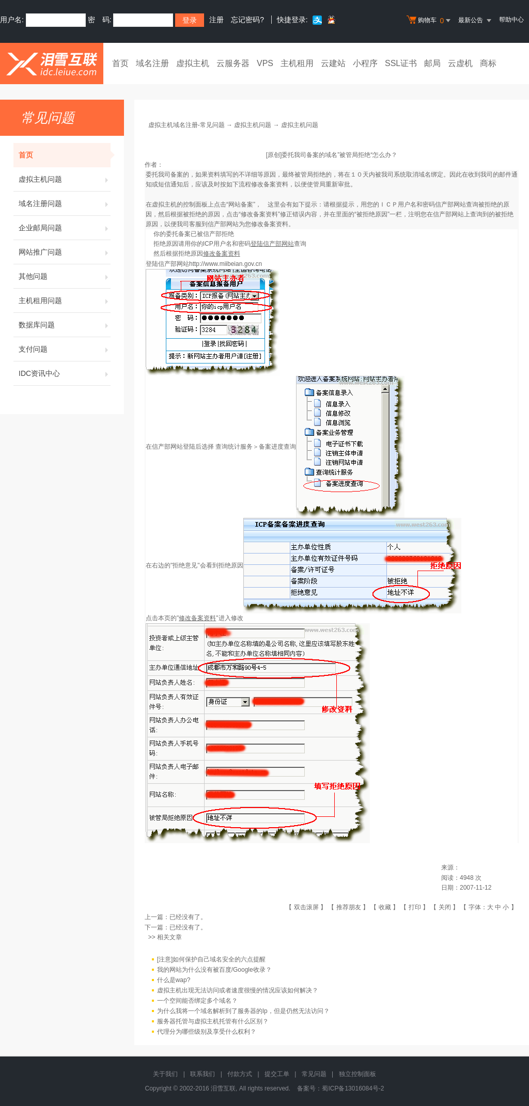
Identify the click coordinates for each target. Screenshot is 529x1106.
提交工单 (276, 1074)
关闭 (445, 907)
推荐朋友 (348, 907)
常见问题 (314, 1074)
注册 (216, 19)
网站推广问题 (65, 252)
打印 (415, 907)
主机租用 (297, 63)
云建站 (333, 63)
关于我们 (165, 1074)
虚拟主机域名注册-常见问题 (186, 125)
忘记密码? (247, 19)
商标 (488, 63)
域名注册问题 (65, 203)
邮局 (432, 63)
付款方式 (239, 1074)
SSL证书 (401, 63)
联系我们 (202, 1074)
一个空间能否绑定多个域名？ (197, 1000)
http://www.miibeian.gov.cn (225, 263)
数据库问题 (65, 325)
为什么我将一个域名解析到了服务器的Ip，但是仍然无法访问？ (243, 1011)
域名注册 (152, 63)
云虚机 (460, 63)
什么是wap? (174, 980)
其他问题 (65, 276)
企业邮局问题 (65, 228)
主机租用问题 (65, 300)
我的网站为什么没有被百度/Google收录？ (214, 969)
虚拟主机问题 (65, 179)
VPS (265, 63)
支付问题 (65, 349)
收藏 (385, 907)
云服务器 (233, 63)
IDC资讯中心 (65, 373)
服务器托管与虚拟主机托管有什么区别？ (213, 1021)
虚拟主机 (192, 63)
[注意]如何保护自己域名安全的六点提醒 (211, 959)
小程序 (365, 63)
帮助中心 (511, 19)
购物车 (430, 20)
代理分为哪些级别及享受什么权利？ (206, 1031)
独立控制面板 (357, 1074)
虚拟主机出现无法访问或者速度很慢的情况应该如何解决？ (237, 990)
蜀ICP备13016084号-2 (353, 1088)
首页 (120, 63)
